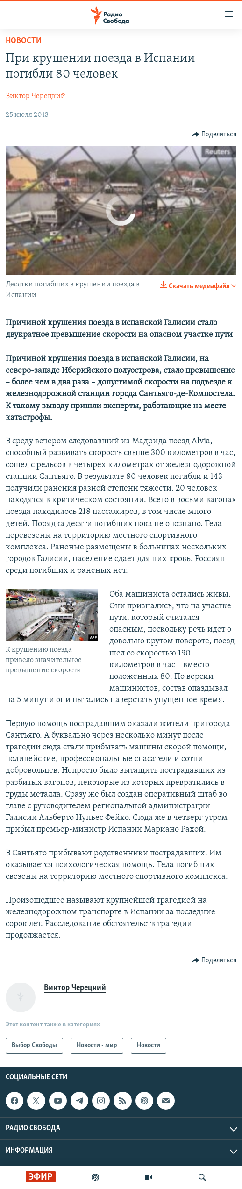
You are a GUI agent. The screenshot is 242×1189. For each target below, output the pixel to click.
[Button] (214, 134)
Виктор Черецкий (35, 96)
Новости (24, 40)
